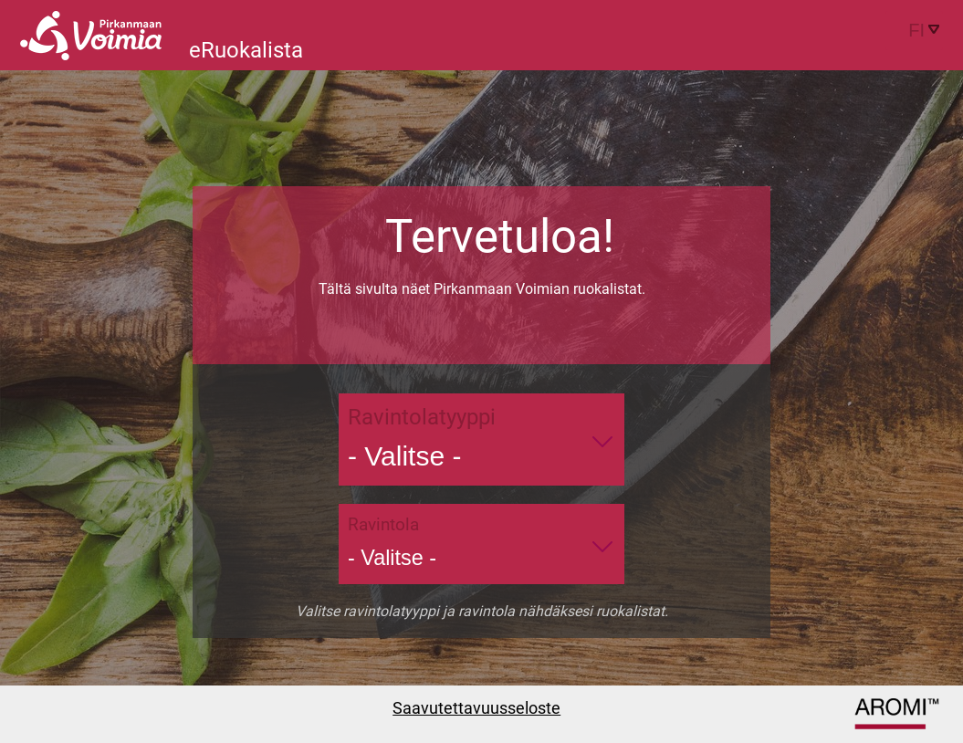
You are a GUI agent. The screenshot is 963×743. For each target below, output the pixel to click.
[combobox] (914, 30)
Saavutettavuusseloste (476, 707)
